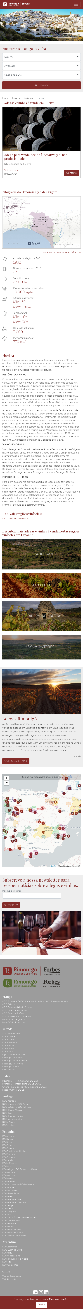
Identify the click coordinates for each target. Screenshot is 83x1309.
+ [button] (7, 778)
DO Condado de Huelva (15, 519)
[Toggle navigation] (76, 4)
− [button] (7, 783)
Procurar (41, 84)
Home (5, 98)
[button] (1, 25)
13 (13, 813)
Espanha (16, 98)
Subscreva (11, 905)
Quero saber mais (15, 761)
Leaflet (53, 866)
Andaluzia (28, 98)
